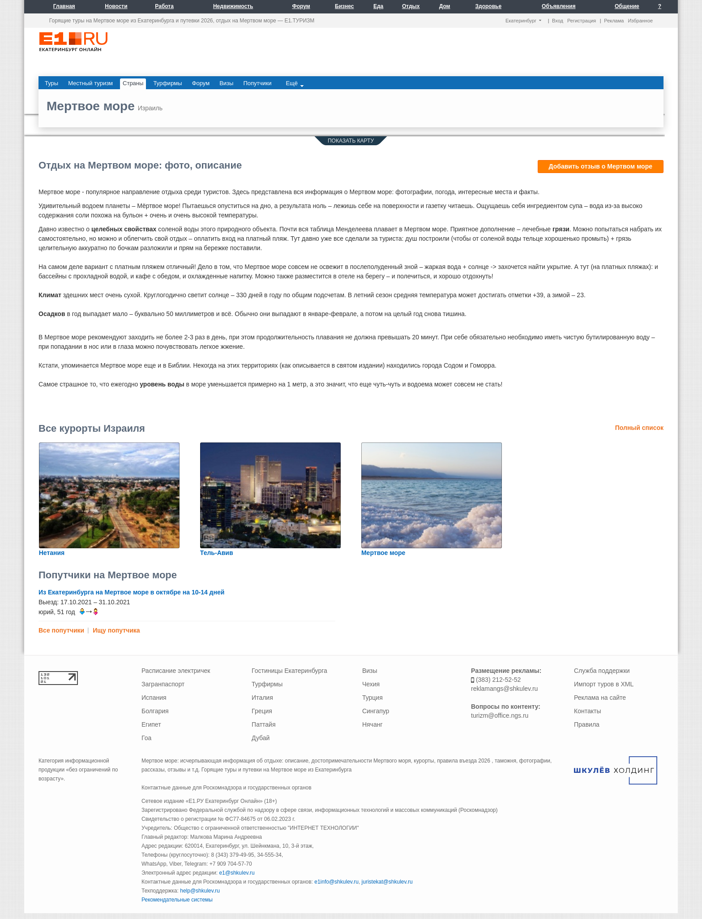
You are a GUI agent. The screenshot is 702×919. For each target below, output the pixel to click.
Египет (151, 724)
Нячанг (372, 724)
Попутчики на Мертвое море (108, 575)
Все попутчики (61, 630)
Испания (154, 697)
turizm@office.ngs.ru (499, 715)
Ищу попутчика (116, 630)
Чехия (371, 684)
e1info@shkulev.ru (336, 882)
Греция (262, 711)
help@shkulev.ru (200, 891)
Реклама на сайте (600, 697)
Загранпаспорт (162, 684)
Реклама (614, 20)
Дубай (261, 737)
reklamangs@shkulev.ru (504, 688)
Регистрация (581, 20)
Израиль (150, 108)
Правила (586, 724)
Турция (372, 697)
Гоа (146, 737)
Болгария (155, 711)
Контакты (587, 711)
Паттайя (263, 724)
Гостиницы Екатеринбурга (289, 670)
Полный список (639, 427)
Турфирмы (267, 684)
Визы (369, 670)
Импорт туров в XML (604, 684)
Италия (262, 697)
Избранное (640, 20)
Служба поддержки (602, 670)
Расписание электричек (175, 670)
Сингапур (375, 711)
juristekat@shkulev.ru (387, 882)
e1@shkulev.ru (236, 873)
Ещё (295, 83)
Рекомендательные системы (177, 900)
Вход (557, 20)
